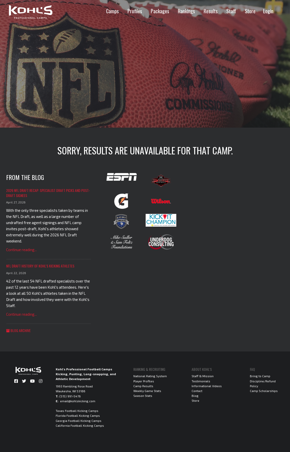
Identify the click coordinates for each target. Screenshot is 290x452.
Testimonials (201, 381)
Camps (112, 11)
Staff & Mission (203, 376)
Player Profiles (143, 381)
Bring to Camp (260, 376)
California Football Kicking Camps (80, 425)
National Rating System (150, 376)
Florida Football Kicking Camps (78, 415)
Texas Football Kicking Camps (77, 410)
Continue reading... (21, 249)
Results (211, 11)
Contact (197, 391)
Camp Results (143, 386)
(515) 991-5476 (70, 396)
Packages (160, 11)
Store (250, 11)
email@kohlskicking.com (77, 401)
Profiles (134, 11)
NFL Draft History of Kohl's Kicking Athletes (40, 265)
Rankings (186, 11)
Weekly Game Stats (147, 391)
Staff (231, 11)
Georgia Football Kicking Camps (78, 420)
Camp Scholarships (264, 391)
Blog (195, 395)
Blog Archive (18, 330)
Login (268, 11)
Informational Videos (207, 386)
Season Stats (142, 395)
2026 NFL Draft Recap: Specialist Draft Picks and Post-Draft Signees (48, 193)
